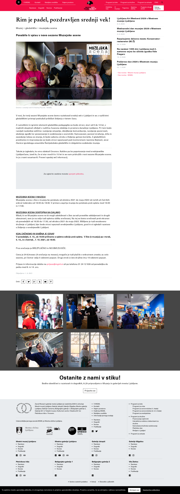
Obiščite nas (109, 8)
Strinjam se (134, 490)
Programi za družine (128, 2)
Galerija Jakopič (98, 441)
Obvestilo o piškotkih (107, 482)
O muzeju (117, 8)
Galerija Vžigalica (136, 441)
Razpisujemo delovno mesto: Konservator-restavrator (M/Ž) (138, 40)
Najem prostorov (100, 409)
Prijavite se (90, 390)
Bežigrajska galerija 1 (64, 462)
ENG (156, 2)
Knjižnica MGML (99, 411)
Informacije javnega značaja (103, 416)
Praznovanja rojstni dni (141, 419)
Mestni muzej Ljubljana (26, 441)
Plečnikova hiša (22, 462)
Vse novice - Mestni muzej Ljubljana (132, 73)
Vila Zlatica (133, 462)
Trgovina (125, 8)
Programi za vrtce (139, 406)
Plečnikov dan (137, 428)
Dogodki (41, 8)
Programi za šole (112, 2)
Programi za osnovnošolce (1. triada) (145, 409)
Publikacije (58, 8)
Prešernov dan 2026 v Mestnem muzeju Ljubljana (137, 63)
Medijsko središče (51, 2)
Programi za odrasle (145, 2)
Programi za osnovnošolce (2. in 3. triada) (147, 411)
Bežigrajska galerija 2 (101, 462)
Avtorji (93, 482)
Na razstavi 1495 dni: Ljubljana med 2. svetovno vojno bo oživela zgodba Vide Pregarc (137, 51)
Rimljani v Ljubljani (139, 430)
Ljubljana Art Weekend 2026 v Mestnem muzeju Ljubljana (137, 19)
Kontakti (37, 2)
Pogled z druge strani (146, 8)
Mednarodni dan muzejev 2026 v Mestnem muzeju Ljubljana (139, 29)
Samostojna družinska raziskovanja (145, 426)
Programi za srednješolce (142, 413)
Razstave (32, 8)
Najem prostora (67, 2)
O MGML (27, 2)
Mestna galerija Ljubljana (66, 441)
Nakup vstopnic (157, 8)
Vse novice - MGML (125, 75)
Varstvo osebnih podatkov (78, 482)
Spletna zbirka (134, 8)
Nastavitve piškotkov (151, 490)
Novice (49, 8)
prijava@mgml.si (55, 264)
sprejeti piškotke (76, 174)
